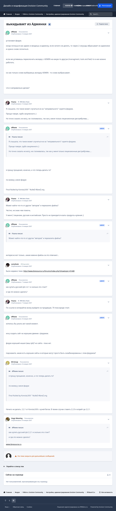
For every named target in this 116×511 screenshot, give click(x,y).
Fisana (13, 102)
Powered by (101, 507)
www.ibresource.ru (13, 444)
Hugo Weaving (16, 418)
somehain (15, 264)
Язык (7, 507)
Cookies (29, 507)
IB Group (14, 362)
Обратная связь (18, 507)
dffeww (14, 32)
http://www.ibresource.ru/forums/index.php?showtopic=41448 (48, 271)
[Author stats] (108, 33)
